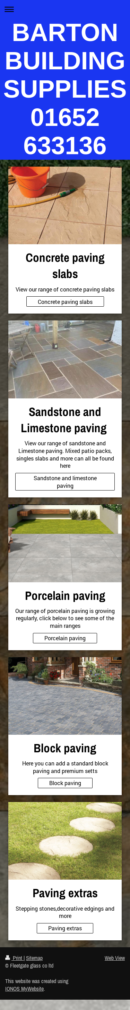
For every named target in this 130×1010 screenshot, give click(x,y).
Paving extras (65, 928)
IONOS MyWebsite (24, 989)
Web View (115, 958)
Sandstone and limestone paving (65, 481)
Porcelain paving (65, 638)
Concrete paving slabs (65, 301)
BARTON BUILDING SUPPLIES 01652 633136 (65, 89)
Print (14, 958)
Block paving (65, 782)
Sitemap (34, 958)
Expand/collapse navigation (65, 9)
